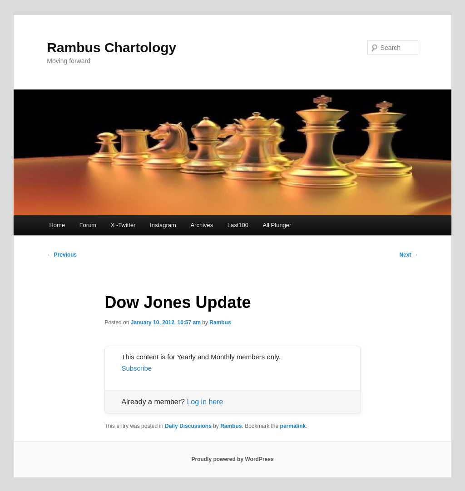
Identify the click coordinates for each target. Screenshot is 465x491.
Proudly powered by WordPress (232, 459)
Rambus (220, 322)
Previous (62, 255)
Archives (201, 225)
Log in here (205, 402)
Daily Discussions (188, 426)
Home (57, 225)
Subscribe (136, 368)
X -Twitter (123, 225)
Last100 (238, 225)
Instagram (163, 225)
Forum (88, 225)
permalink (293, 426)
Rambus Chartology (111, 47)
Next (408, 255)
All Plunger (277, 225)
